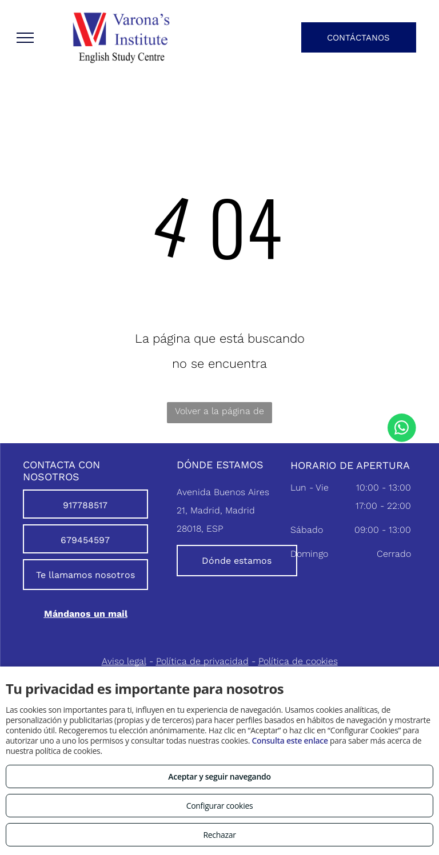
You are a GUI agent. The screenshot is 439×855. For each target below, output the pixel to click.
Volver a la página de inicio (219, 414)
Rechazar (219, 834)
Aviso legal (124, 661)
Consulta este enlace (290, 740)
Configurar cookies (219, 805)
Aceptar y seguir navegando (219, 776)
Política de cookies (298, 661)
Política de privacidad (202, 661)
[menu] (25, 38)
